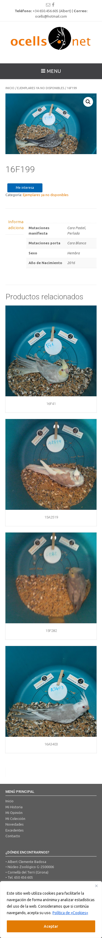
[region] (51, 909)
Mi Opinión (14, 812)
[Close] (96, 885)
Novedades (14, 824)
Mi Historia (14, 807)
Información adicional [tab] (14, 224)
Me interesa (25, 187)
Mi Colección (15, 818)
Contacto (12, 836)
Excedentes (14, 830)
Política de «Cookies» (70, 913)
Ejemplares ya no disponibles (40, 88)
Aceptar (51, 926)
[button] (88, 102)
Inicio (9, 88)
